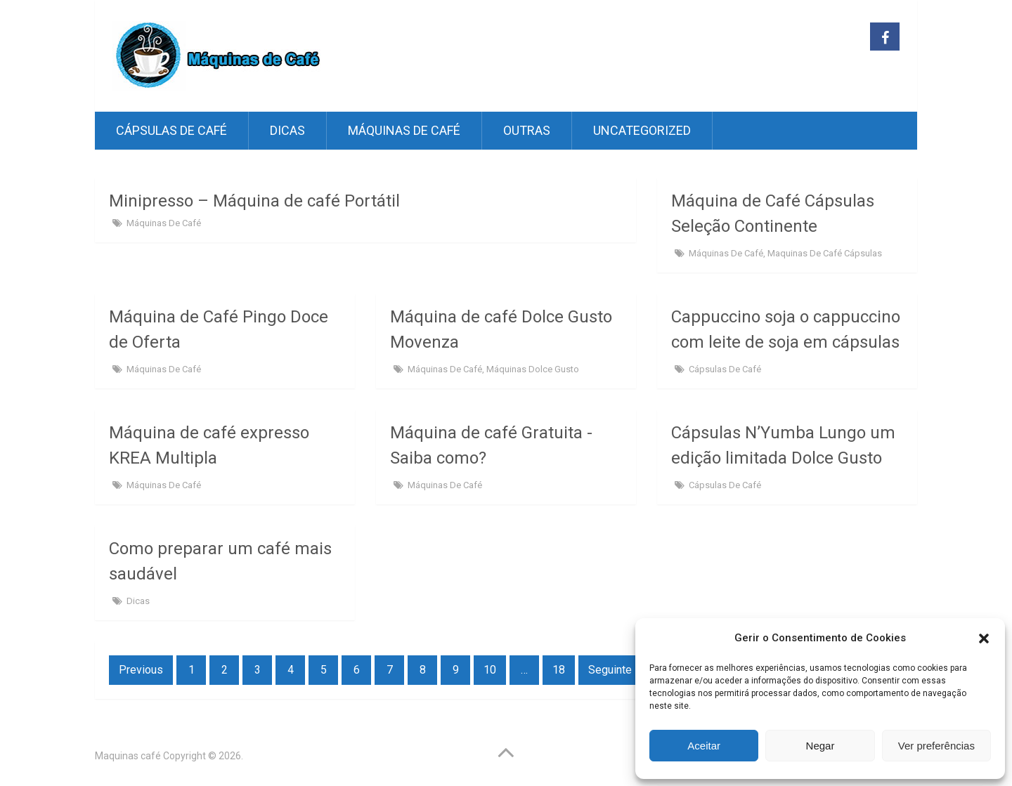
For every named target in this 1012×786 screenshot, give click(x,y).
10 (490, 669)
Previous (141, 669)
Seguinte (610, 669)
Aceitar (703, 746)
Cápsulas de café (171, 130)
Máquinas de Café (404, 130)
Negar (820, 746)
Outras (526, 130)
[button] (984, 638)
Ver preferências (936, 746)
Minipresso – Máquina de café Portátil (254, 201)
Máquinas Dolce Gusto (532, 369)
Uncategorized (642, 130)
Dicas (287, 130)
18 (558, 669)
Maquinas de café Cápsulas (824, 253)
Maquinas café (128, 755)
